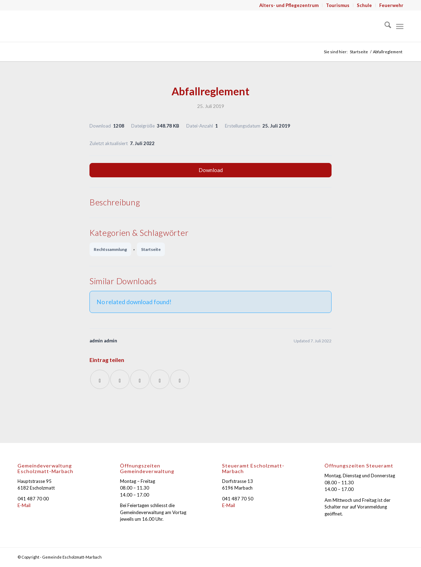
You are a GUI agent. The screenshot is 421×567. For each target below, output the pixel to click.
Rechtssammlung (110, 249)
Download (211, 170)
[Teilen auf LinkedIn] (159, 379)
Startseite (151, 249)
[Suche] (384, 26)
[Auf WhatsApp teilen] (139, 379)
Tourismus (337, 5)
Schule (364, 5)
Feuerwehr (391, 5)
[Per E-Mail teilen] (179, 379)
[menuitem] (289, 5)
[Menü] (399, 25)
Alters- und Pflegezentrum (289, 5)
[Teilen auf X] (119, 379)
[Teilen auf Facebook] (99, 379)
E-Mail (24, 505)
